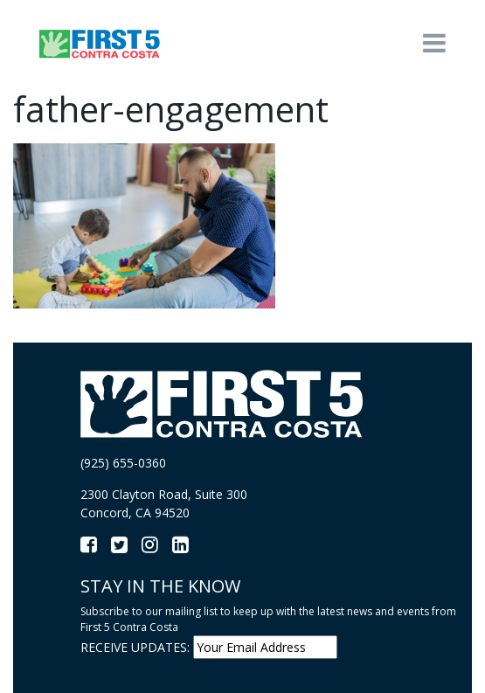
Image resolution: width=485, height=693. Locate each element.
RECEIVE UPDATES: (135, 647)
